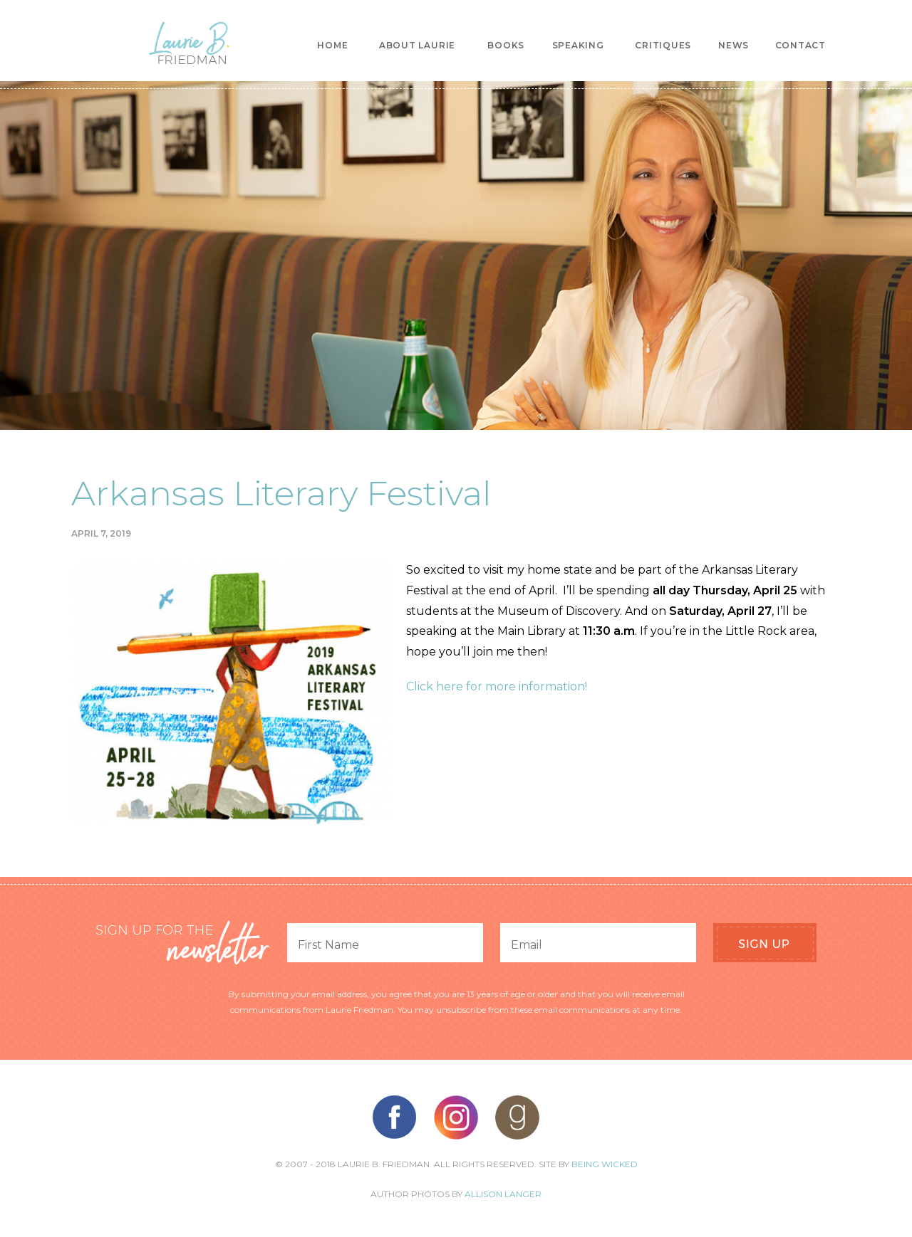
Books (505, 45)
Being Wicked (604, 1164)
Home (332, 45)
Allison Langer (503, 1194)
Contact (800, 45)
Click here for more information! (496, 686)
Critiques (663, 45)
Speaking (578, 45)
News (733, 45)
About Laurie (417, 45)
